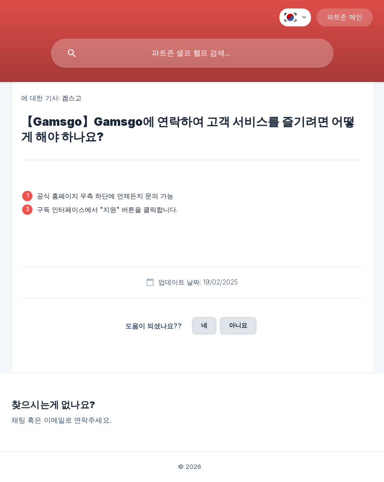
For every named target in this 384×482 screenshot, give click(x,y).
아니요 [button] (238, 325)
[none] (295, 17)
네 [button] (204, 325)
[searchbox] (192, 53)
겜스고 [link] (72, 98)
